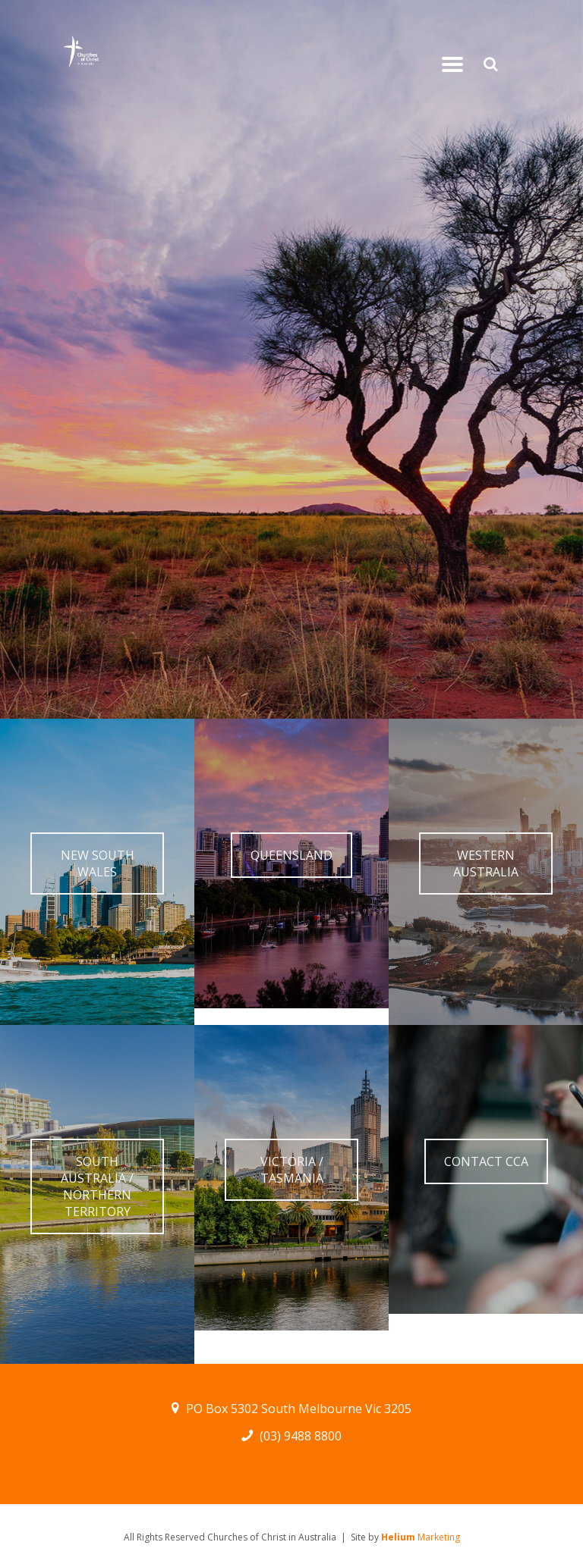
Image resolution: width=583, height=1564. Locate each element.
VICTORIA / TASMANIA (291, 1169)
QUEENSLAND (291, 855)
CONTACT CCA (486, 1161)
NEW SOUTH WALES (97, 863)
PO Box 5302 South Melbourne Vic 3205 (292, 1408)
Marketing (420, 1537)
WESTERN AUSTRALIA (485, 863)
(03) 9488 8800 (291, 1436)
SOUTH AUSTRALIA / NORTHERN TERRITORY (97, 1186)
